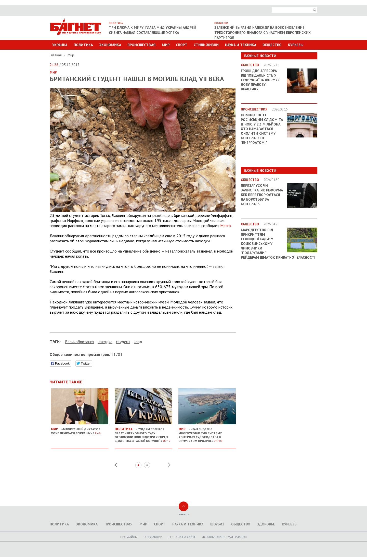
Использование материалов (224, 537)
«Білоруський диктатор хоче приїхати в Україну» (79, 429)
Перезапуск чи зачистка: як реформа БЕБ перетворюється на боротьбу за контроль (262, 194)
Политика (83, 45)
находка (105, 341)
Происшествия (141, 45)
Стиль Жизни (206, 45)
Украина (59, 45)
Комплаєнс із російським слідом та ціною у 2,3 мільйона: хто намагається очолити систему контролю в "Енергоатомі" (262, 129)
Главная (56, 55)
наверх (183, 514)
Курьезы (296, 45)
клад (138, 341)
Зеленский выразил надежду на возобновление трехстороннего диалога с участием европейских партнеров (262, 32)
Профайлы (128, 537)
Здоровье (266, 524)
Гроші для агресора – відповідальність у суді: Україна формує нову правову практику (260, 79)
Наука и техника (240, 45)
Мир (165, 45)
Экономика (110, 45)
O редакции (152, 537)
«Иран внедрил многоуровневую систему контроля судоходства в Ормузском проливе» (207, 433)
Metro (225, 225)
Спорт (181, 45)
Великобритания (79, 341)
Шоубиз (217, 524)
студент (123, 341)
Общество (272, 45)
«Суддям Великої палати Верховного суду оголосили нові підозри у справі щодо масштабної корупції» (143, 433)
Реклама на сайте (182, 537)
